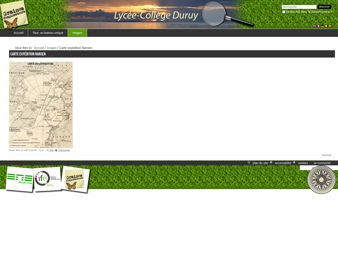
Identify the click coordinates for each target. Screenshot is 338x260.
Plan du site (260, 163)
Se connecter (322, 163)
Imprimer (327, 155)
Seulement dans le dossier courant (309, 11)
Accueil (18, 32)
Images (77, 32)
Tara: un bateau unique (48, 32)
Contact (303, 163)
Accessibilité (283, 163)
